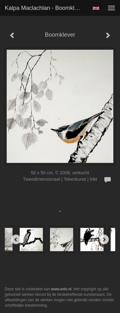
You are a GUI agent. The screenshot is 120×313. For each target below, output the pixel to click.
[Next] (104, 239)
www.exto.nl (61, 289)
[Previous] (16, 239)
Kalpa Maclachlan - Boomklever (45, 8)
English (96, 8)
